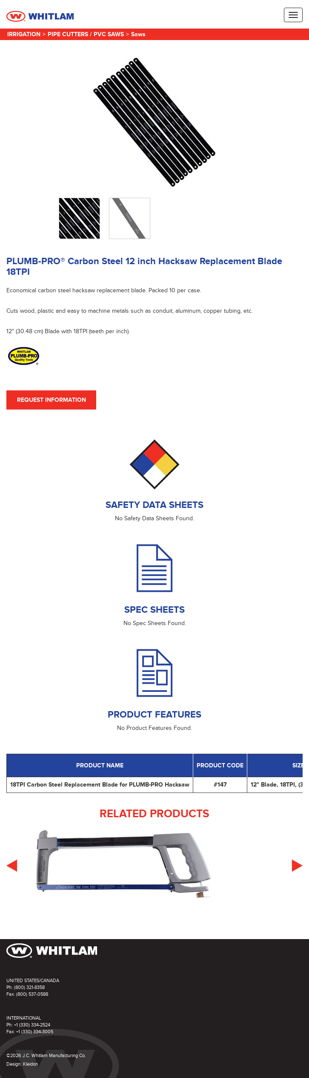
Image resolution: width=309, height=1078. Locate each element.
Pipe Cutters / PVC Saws (86, 34)
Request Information (51, 400)
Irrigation (23, 34)
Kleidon (30, 1064)
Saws (138, 34)
